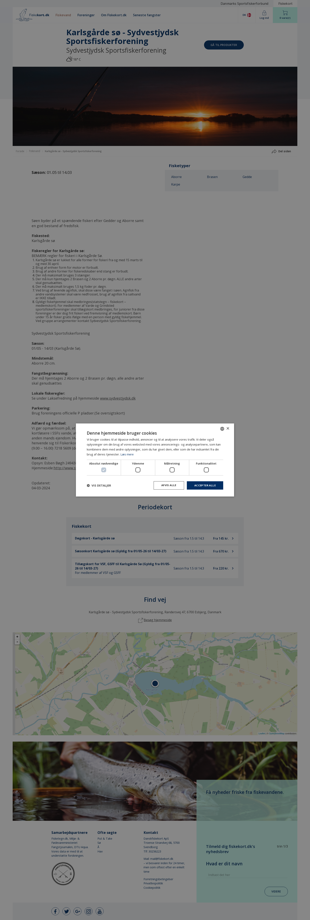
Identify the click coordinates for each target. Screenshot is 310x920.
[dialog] (155, 460)
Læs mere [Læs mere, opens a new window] (127, 454)
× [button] (227, 428)
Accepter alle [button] (204, 485)
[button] (99, 485)
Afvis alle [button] (167, 485)
